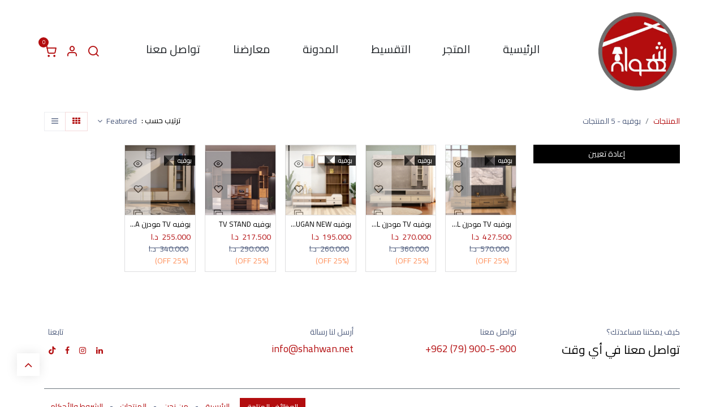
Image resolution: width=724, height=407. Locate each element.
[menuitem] (521, 51)
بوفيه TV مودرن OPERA (160, 225)
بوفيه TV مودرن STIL (401, 225)
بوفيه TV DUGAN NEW (320, 225)
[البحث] (93, 51)
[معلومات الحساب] (72, 51)
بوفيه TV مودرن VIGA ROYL (480, 225)
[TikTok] (52, 351)
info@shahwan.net (313, 349)
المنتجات (666, 121)
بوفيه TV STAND (244, 225)
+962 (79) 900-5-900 (470, 349)
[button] (117, 121)
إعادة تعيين (606, 153)
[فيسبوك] (67, 351)
